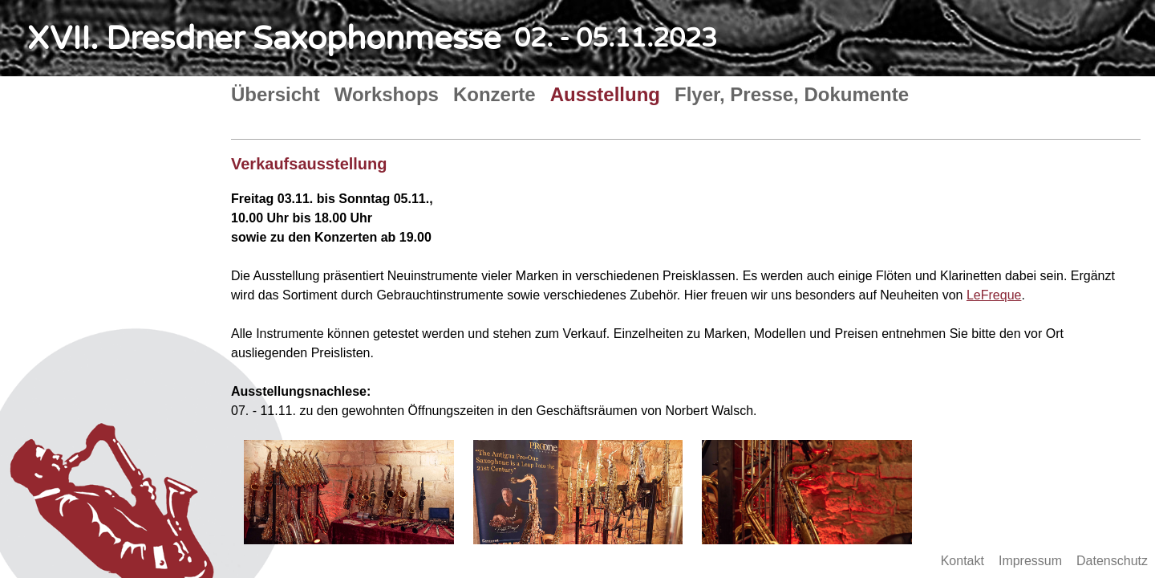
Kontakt (962, 561)
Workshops (386, 94)
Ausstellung (605, 94)
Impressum (1030, 561)
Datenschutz (1112, 561)
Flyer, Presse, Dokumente (792, 94)
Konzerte (494, 94)
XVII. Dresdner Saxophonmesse (264, 38)
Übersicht (275, 94)
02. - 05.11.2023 (615, 38)
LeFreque (994, 295)
